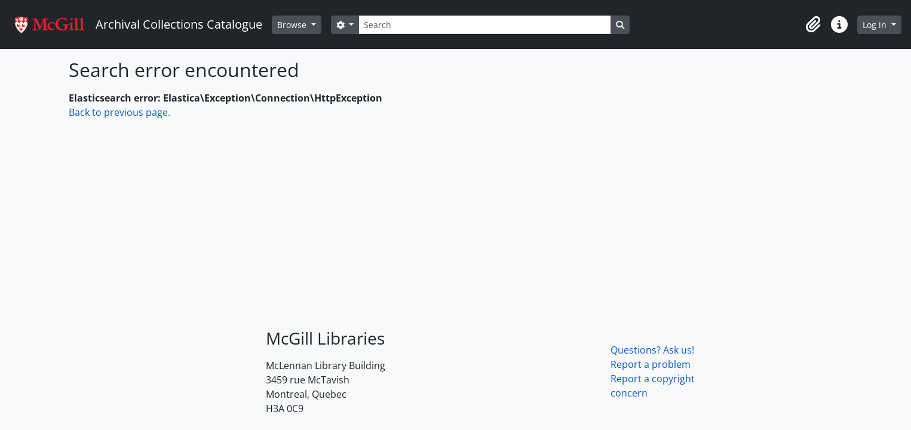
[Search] (484, 25)
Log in (876, 24)
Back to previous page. (119, 112)
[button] (813, 24)
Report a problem (651, 364)
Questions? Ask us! (652, 350)
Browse (293, 24)
